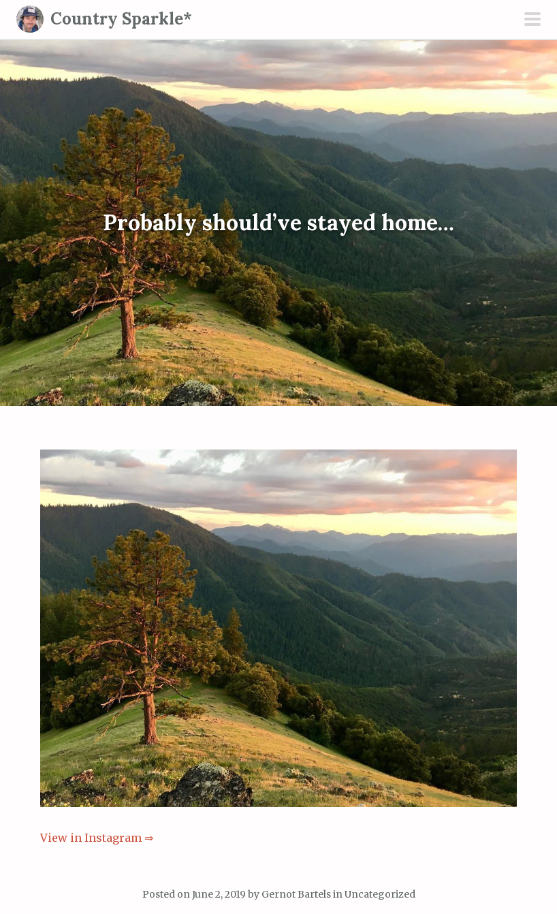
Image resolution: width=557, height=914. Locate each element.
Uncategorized (380, 894)
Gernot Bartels (296, 894)
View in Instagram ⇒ (96, 838)
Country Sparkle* (121, 18)
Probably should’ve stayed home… (278, 223)
